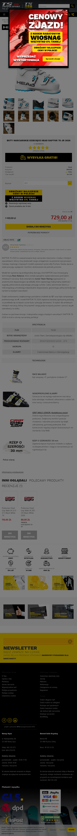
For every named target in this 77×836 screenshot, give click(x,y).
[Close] (66, 10)
